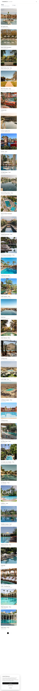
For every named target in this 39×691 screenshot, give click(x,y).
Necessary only (10, 685)
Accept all (10, 683)
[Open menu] (36, 1)
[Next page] (11, 633)
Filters (14, 5)
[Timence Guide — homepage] (7, 1)
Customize (10, 687)
